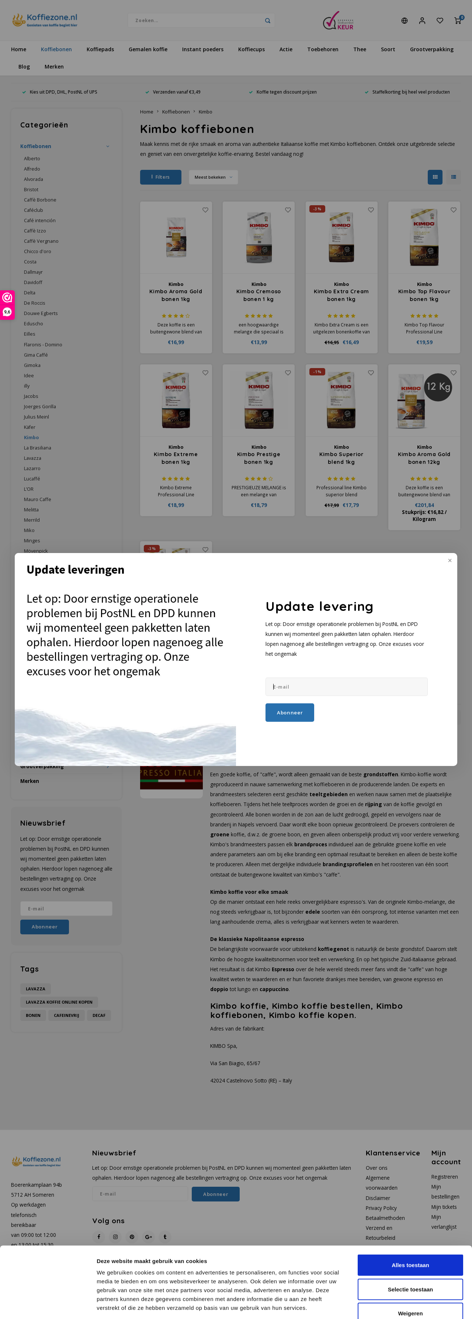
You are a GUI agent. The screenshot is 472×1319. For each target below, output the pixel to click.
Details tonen (398, 1304)
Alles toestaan (410, 1222)
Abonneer (290, 712)
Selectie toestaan (410, 1246)
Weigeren (410, 1270)
